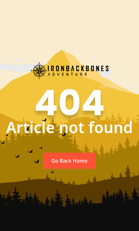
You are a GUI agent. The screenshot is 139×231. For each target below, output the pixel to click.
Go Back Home (69, 160)
